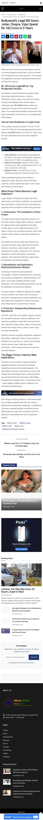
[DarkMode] (41, 3)
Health (5, 753)
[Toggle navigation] (40, 8)
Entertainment (8, 737)
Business (6, 740)
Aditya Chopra (26, 423)
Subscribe (33, 657)
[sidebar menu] (2, 8)
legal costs (19, 426)
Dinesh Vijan (7, 426)
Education (6, 757)
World (5, 734)
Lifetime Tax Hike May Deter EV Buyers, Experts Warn (18, 590)
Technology (7, 750)
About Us (5, 3)
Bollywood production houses (13, 429)
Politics (5, 730)
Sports (5, 744)
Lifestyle (6, 747)
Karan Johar (12, 423)
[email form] (16, 657)
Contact (12, 3)
